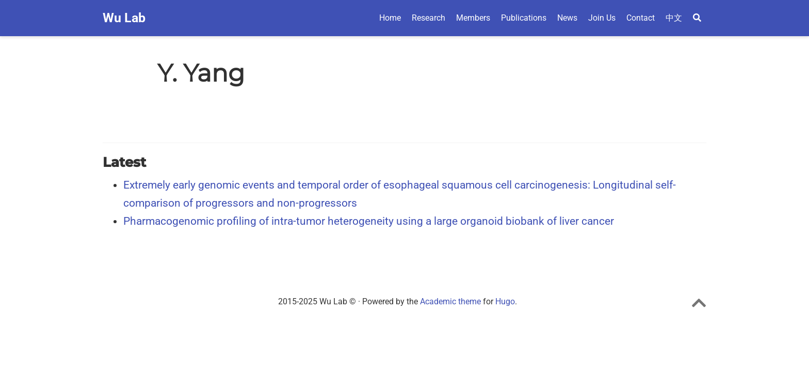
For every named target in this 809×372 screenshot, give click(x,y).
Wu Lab (124, 17)
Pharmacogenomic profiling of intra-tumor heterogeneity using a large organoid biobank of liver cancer (368, 221)
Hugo (505, 301)
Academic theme (450, 301)
